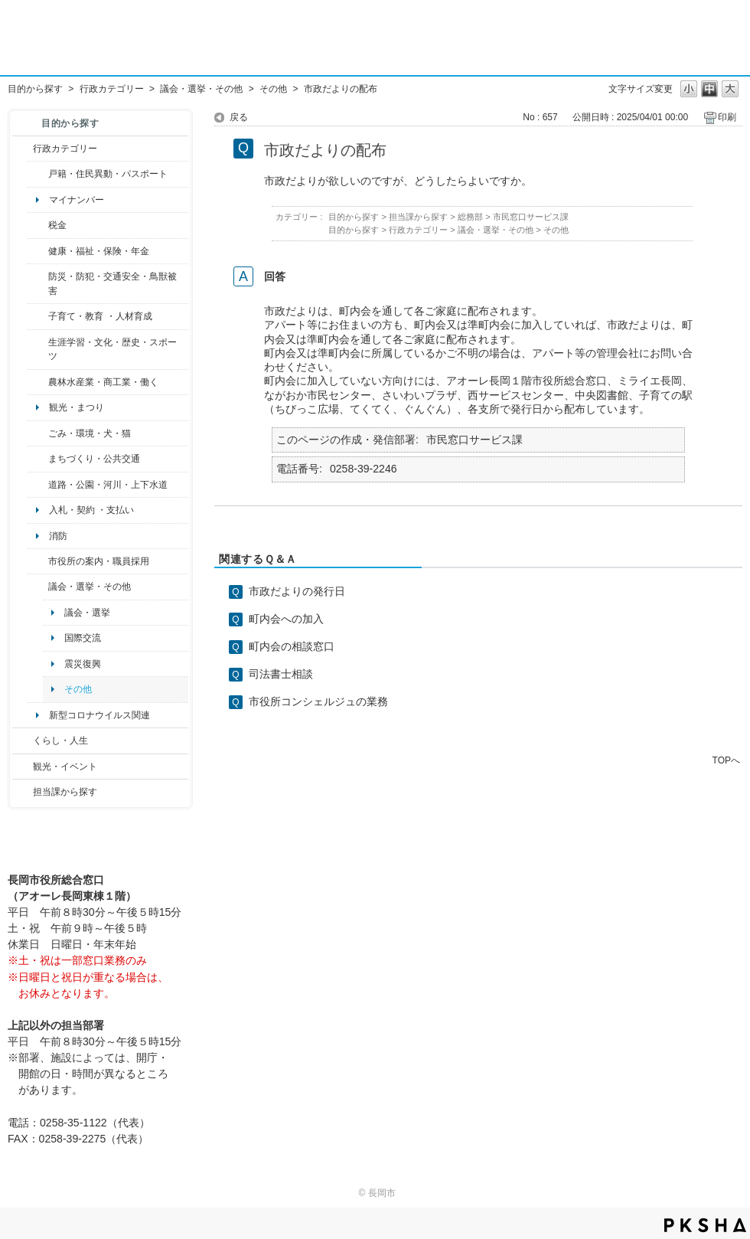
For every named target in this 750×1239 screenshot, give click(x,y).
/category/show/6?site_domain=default (37, 459)
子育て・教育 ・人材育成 (100, 316)
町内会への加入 (286, 619)
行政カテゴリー (112, 88)
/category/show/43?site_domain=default (37, 349)
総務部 (470, 216)
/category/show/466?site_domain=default (37, 586)
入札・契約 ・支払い (91, 510)
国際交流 (82, 638)
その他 (273, 88)
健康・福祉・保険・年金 (98, 251)
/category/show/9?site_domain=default (22, 792)
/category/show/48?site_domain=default (37, 316)
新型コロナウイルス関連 (99, 715)
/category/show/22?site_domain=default (37, 433)
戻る (239, 117)
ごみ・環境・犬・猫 (89, 433)
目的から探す (35, 88)
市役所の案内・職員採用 (98, 561)
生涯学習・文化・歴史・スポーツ (112, 349)
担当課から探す (65, 791)
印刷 (727, 117)
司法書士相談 (281, 674)
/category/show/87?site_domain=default (37, 485)
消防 (58, 536)
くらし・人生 (60, 740)
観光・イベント (65, 766)
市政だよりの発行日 (297, 591)
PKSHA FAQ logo (705, 1225)
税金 (57, 225)
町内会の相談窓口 (291, 646)
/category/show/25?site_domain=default (37, 284)
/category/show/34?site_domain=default (37, 382)
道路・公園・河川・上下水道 (108, 484)
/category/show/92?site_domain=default (37, 225)
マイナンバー (76, 200)
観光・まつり (76, 407)
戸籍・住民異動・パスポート (108, 173)
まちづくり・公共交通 (94, 458)
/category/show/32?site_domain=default (37, 561)
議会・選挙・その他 (201, 88)
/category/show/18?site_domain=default (22, 766)
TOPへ (726, 760)
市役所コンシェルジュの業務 (318, 701)
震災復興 (82, 664)
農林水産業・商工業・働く (103, 382)
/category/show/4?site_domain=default (37, 251)
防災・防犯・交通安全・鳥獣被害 (112, 283)
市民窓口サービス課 (531, 216)
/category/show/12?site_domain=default (22, 740)
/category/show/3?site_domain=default (22, 148)
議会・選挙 (87, 612)
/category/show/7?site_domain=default (37, 174)
